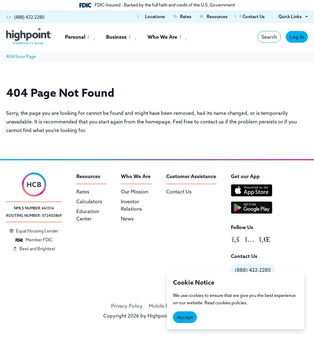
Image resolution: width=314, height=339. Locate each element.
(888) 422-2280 (253, 270)
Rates (82, 192)
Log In (297, 37)
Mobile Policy (164, 306)
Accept (185, 317)
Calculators (89, 201)
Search (269, 37)
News (127, 219)
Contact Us (179, 192)
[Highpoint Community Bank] (29, 36)
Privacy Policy (127, 306)
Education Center (87, 215)
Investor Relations (131, 205)
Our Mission (134, 192)
